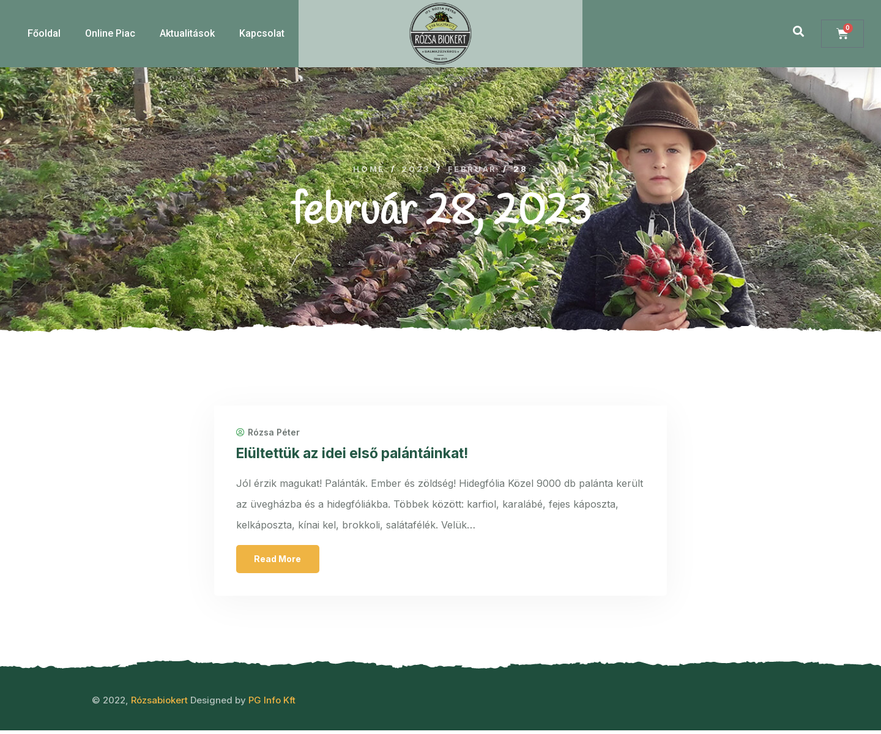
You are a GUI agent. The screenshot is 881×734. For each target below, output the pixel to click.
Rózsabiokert (159, 704)
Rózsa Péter (270, 434)
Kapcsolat (261, 33)
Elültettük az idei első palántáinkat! (363, 455)
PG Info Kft (272, 704)
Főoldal (44, 33)
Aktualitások (187, 33)
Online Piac (110, 33)
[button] (799, 31)
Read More (280, 560)
